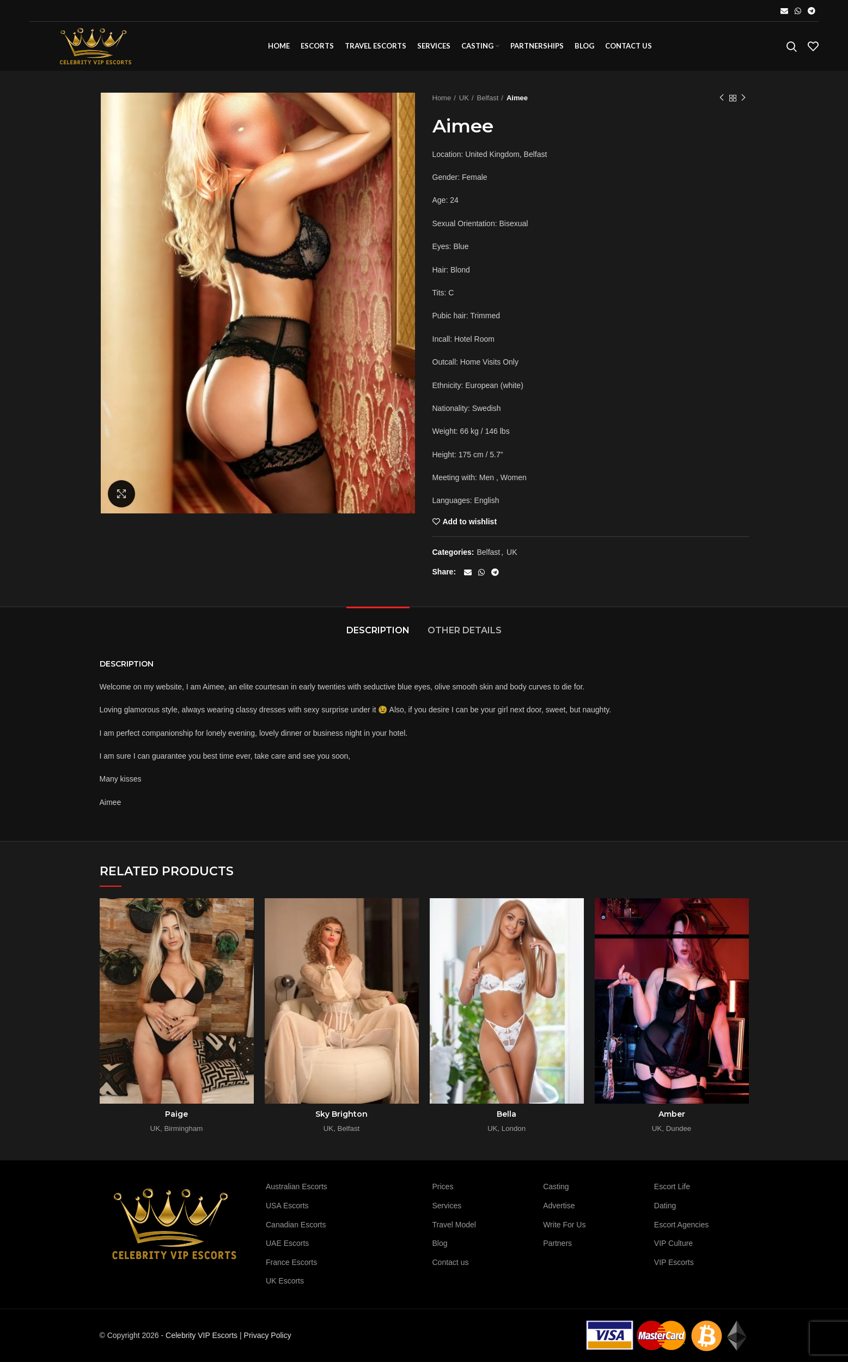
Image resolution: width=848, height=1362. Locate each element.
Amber (671, 1114)
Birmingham (183, 1128)
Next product (743, 98)
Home (442, 98)
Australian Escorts (296, 1186)
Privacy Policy (267, 1335)
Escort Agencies (681, 1224)
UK (464, 98)
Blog (440, 1243)
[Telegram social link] (811, 11)
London (514, 1128)
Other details (465, 630)
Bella (506, 1114)
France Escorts (291, 1262)
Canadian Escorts (296, 1224)
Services (447, 1205)
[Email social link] (784, 11)
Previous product (721, 98)
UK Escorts (285, 1280)
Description (378, 630)
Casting (556, 1186)
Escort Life (672, 1186)
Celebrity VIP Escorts (201, 1335)
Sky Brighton (341, 1114)
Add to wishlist (470, 521)
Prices (443, 1186)
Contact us (450, 1262)
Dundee (679, 1128)
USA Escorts (287, 1205)
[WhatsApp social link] (797, 11)
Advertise (559, 1205)
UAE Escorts (287, 1243)
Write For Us (564, 1224)
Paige (176, 1114)
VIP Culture (673, 1243)
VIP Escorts (674, 1262)
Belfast (488, 98)
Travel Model (454, 1224)
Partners (557, 1243)
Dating (665, 1205)
